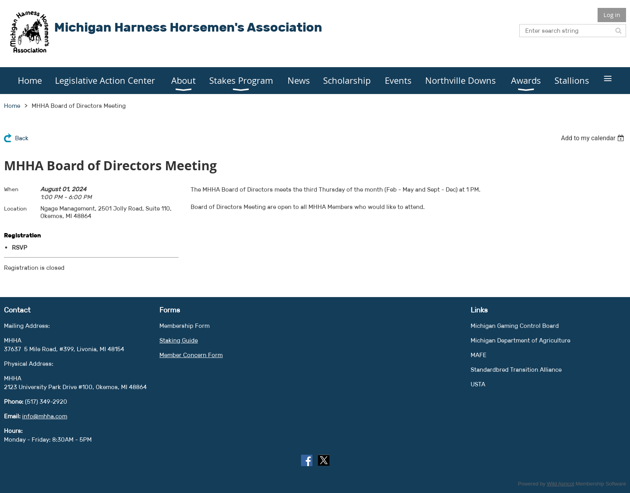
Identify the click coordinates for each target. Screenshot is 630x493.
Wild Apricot (560, 484)
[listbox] (593, 138)
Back (21, 138)
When (11, 189)
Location (15, 208)
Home (12, 105)
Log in (612, 15)
